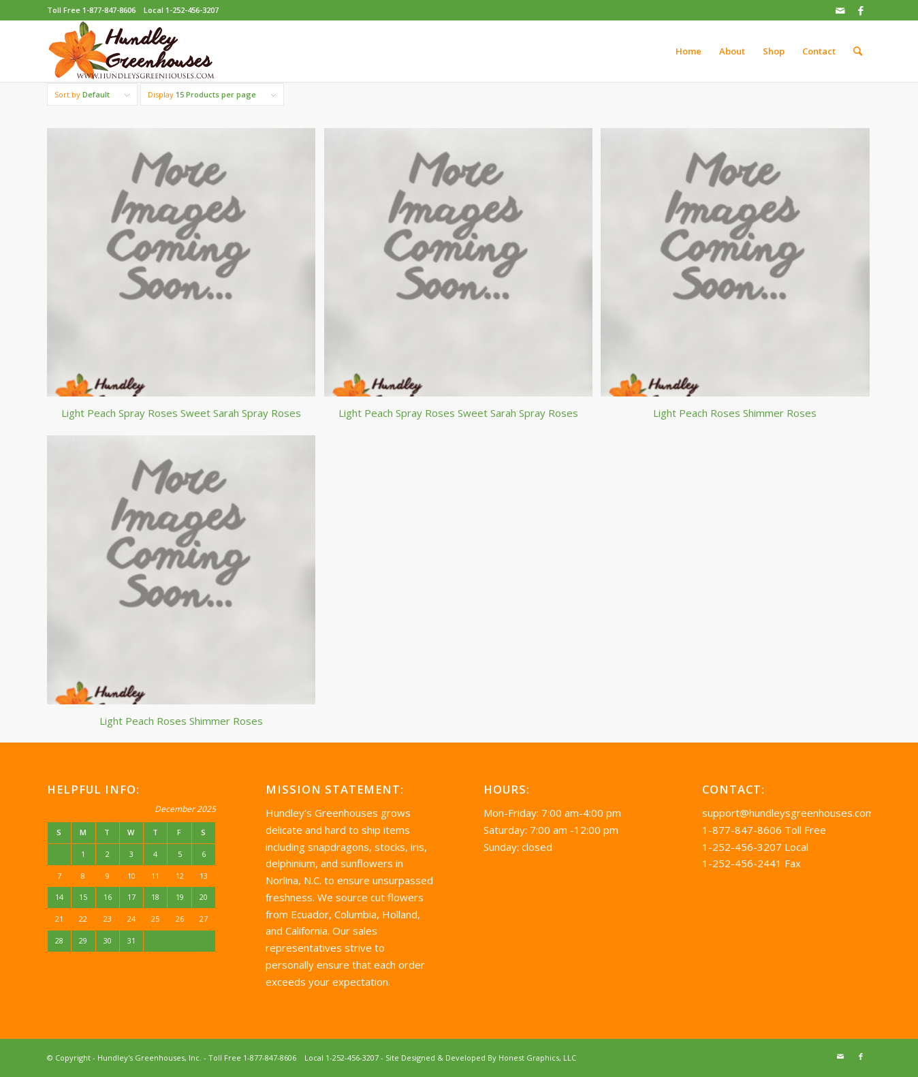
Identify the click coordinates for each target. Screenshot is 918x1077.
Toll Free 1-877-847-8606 (91, 10)
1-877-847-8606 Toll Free (764, 830)
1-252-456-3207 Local (755, 847)
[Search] (857, 51)
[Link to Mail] (840, 10)
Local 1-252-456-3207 (181, 10)
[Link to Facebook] (861, 10)
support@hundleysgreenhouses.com (788, 813)
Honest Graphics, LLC (537, 1057)
